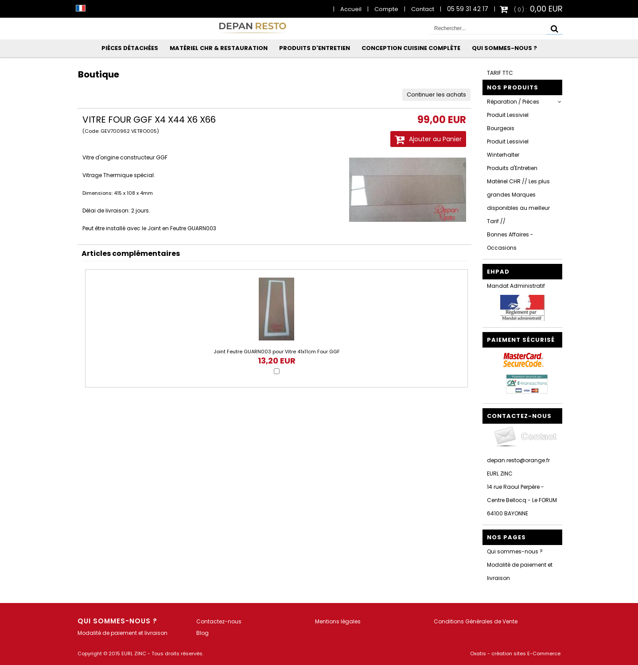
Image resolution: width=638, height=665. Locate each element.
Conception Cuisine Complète (411, 48)
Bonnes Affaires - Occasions (510, 241)
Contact (422, 9)
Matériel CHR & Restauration (219, 48)
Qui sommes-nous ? (504, 48)
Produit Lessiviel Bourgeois (508, 121)
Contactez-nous (218, 621)
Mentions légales (338, 621)
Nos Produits (512, 87)
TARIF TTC (500, 73)
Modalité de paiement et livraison (519, 571)
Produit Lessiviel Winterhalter (508, 148)
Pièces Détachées (129, 48)
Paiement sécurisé (521, 340)
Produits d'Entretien (314, 48)
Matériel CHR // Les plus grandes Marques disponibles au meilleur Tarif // (518, 201)
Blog (202, 633)
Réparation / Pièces (513, 101)
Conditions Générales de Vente (475, 621)
